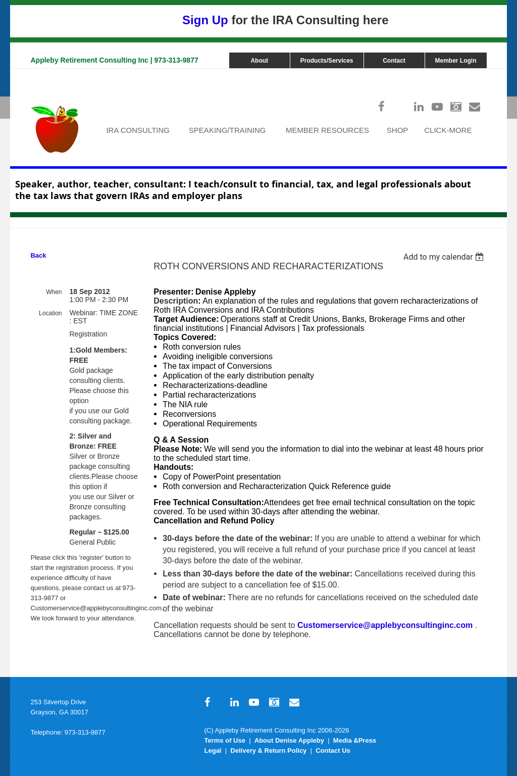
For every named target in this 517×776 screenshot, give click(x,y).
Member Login (456, 60)
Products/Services (326, 60)
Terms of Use (224, 740)
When (54, 292)
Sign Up (205, 20)
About (259, 60)
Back (38, 255)
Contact (394, 60)
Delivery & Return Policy (268, 750)
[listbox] (445, 257)
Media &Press (354, 740)
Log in (477, 73)
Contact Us (333, 750)
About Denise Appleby (289, 740)
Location (50, 313)
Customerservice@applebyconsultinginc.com (385, 625)
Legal (213, 750)
